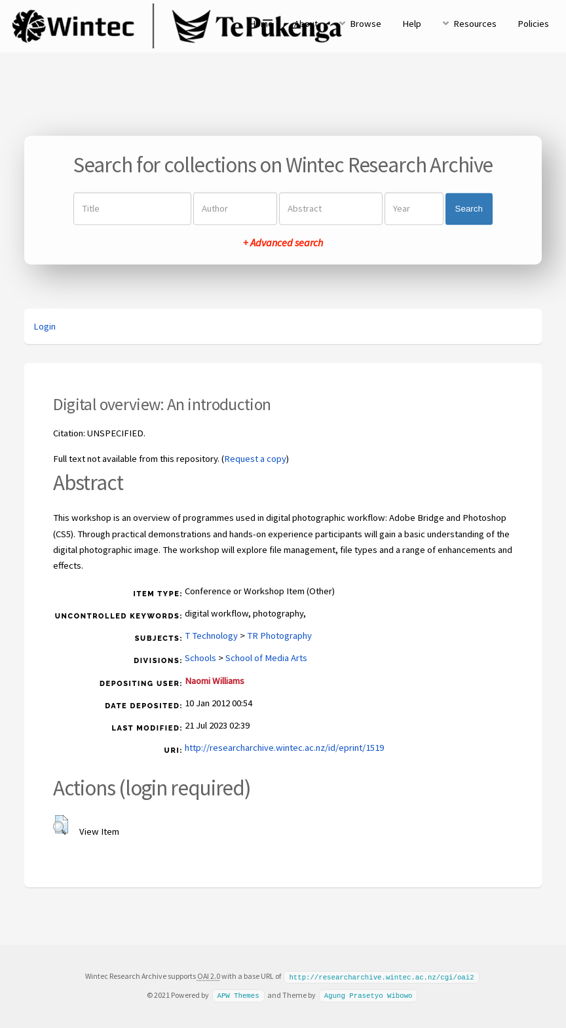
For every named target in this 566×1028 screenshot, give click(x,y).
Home (261, 23)
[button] (60, 825)
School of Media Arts (266, 658)
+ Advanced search (283, 243)
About (306, 23)
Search (469, 209)
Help (411, 23)
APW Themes (238, 994)
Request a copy (255, 459)
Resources (475, 23)
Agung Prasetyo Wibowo (368, 994)
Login (44, 326)
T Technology (211, 635)
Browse (365, 23)
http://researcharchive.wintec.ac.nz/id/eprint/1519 (284, 747)
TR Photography (279, 635)
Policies (533, 23)
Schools (200, 658)
